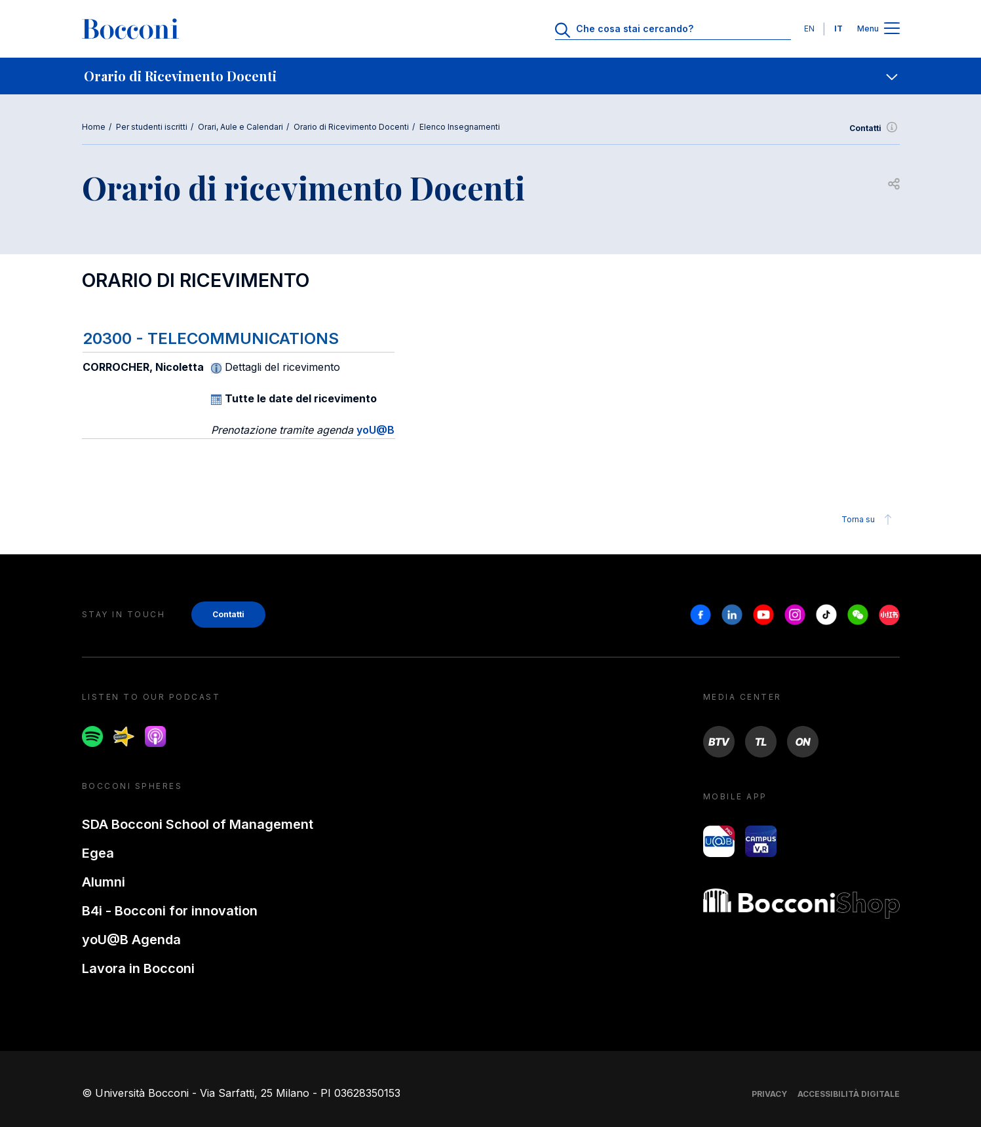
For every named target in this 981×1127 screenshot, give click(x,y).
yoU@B (375, 429)
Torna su (868, 519)
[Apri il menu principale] (892, 29)
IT (838, 28)
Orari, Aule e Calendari (240, 127)
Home (94, 127)
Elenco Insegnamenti (459, 127)
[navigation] (490, 76)
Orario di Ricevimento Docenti (351, 127)
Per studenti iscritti (151, 127)
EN (809, 28)
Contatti (874, 128)
